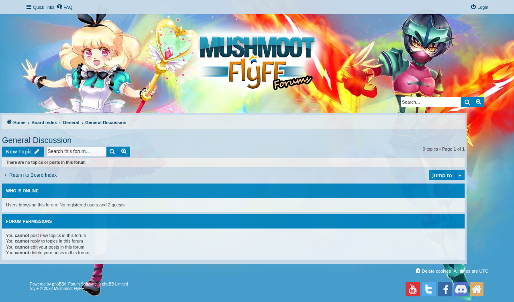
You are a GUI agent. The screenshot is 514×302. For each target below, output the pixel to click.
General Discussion (36, 140)
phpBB (58, 284)
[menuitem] (64, 7)
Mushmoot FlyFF (69, 288)
